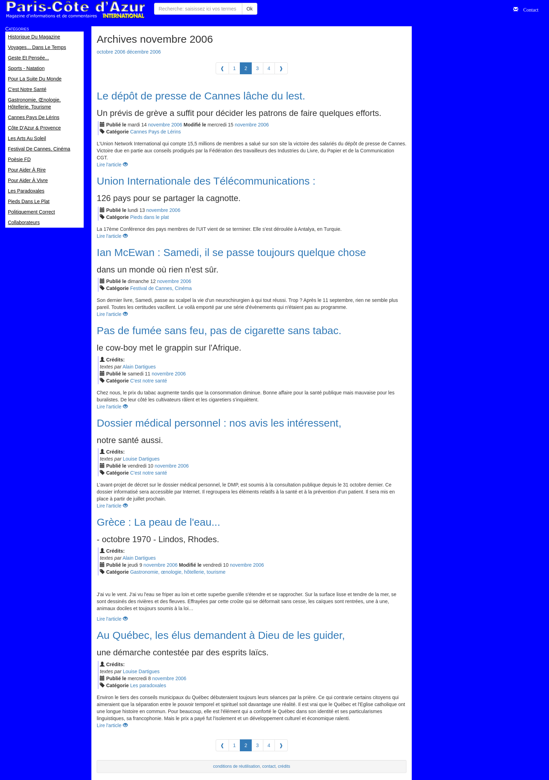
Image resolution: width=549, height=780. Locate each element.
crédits (284, 766)
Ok (249, 9)
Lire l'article (112, 164)
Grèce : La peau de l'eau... (158, 522)
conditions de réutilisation (236, 766)
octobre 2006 (111, 52)
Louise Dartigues (141, 459)
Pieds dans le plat (149, 217)
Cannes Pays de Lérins (155, 131)
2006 (176, 124)
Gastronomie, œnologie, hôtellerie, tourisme (177, 572)
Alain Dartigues (139, 367)
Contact (528, 9)
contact (269, 766)
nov (159, 124)
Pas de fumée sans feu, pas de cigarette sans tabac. (219, 330)
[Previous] (222, 68)
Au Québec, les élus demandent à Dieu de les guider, (221, 635)
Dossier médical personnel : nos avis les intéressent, (219, 423)
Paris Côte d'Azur (75, 9)
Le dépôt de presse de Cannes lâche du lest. (201, 96)
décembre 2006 (144, 52)
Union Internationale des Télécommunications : (206, 181)
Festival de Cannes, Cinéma (161, 288)
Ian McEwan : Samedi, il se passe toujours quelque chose (231, 252)
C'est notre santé (148, 381)
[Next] (281, 68)
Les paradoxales (148, 685)
